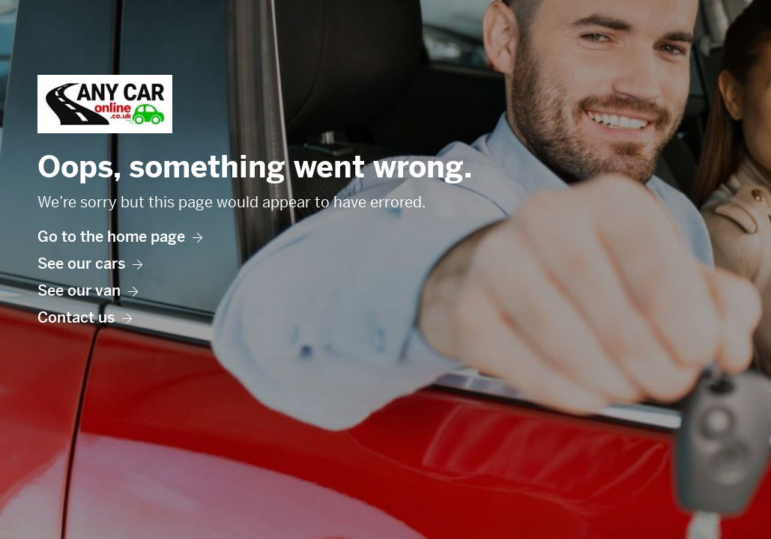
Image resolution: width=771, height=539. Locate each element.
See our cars (89, 264)
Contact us (84, 317)
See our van (87, 290)
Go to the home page (119, 237)
